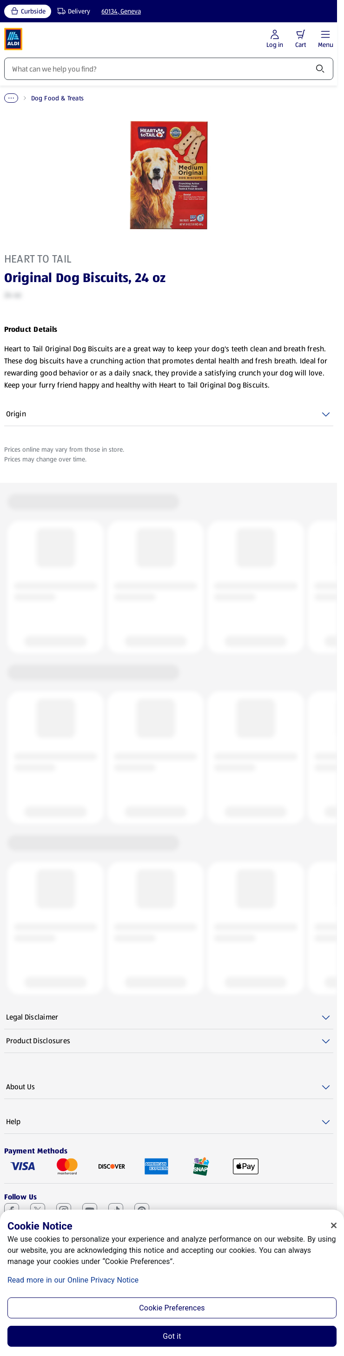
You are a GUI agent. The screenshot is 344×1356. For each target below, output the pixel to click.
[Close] (334, 1225)
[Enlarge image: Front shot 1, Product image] (169, 175)
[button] (300, 34)
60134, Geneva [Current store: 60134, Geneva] (121, 11)
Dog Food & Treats (108, 98)
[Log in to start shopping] (275, 39)
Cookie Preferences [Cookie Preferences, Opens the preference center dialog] (172, 1307)
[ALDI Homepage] (13, 39)
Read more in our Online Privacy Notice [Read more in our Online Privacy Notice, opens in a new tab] (73, 1280)
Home (12, 98)
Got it (172, 1336)
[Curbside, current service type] (27, 11)
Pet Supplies (51, 98)
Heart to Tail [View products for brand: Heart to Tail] (38, 259)
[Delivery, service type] (71, 11)
